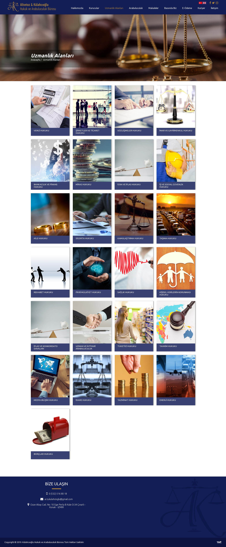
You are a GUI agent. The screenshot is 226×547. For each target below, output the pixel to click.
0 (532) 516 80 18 (56, 493)
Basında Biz (170, 8)
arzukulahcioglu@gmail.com (59, 499)
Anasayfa (35, 60)
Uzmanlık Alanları (114, 8)
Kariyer (201, 8)
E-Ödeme (187, 8)
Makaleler (153, 8)
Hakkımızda (77, 8)
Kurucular (94, 8)
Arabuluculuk (136, 8)
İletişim (214, 8)
